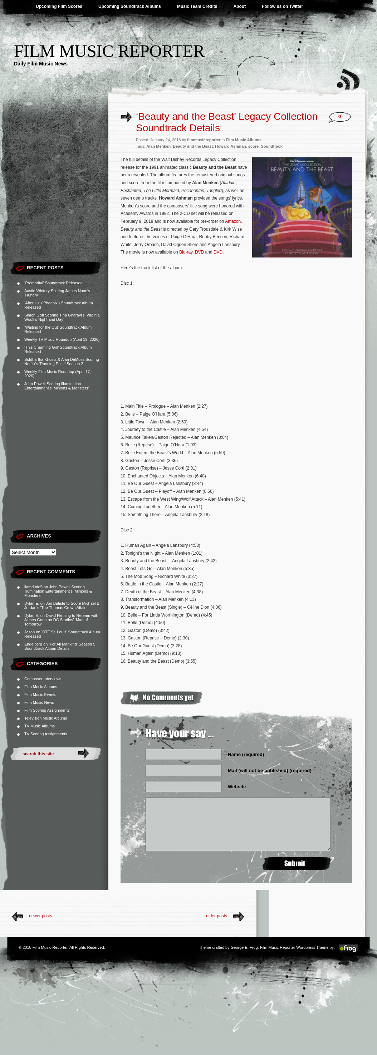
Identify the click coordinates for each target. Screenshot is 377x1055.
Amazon (233, 221)
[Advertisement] (67, 190)
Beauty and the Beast (193, 146)
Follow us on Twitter (282, 6)
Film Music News (39, 702)
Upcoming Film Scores (59, 6)
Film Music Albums (40, 686)
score (253, 146)
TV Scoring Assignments (45, 734)
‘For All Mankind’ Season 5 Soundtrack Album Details (59, 646)
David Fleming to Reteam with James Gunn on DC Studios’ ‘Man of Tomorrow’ (61, 619)
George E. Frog (244, 947)
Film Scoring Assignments (47, 710)
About (239, 6)
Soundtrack (272, 146)
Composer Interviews (42, 679)
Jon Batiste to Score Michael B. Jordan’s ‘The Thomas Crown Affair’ (62, 605)
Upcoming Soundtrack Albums (129, 6)
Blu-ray (185, 252)
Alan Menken (158, 146)
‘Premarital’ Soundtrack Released (53, 283)
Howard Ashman (230, 146)
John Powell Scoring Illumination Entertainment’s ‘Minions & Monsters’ (56, 386)
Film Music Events (40, 694)
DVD (199, 252)
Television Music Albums (45, 718)
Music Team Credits (197, 6)
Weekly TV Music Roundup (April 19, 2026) (62, 339)
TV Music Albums (39, 726)
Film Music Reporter (109, 50)
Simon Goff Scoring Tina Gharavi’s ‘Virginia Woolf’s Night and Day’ (61, 317)
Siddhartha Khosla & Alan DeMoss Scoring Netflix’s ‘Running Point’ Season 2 (61, 361)
